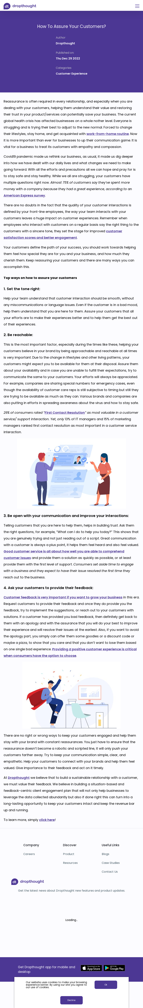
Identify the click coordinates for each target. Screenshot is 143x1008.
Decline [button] (71, 1000)
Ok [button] (105, 984)
